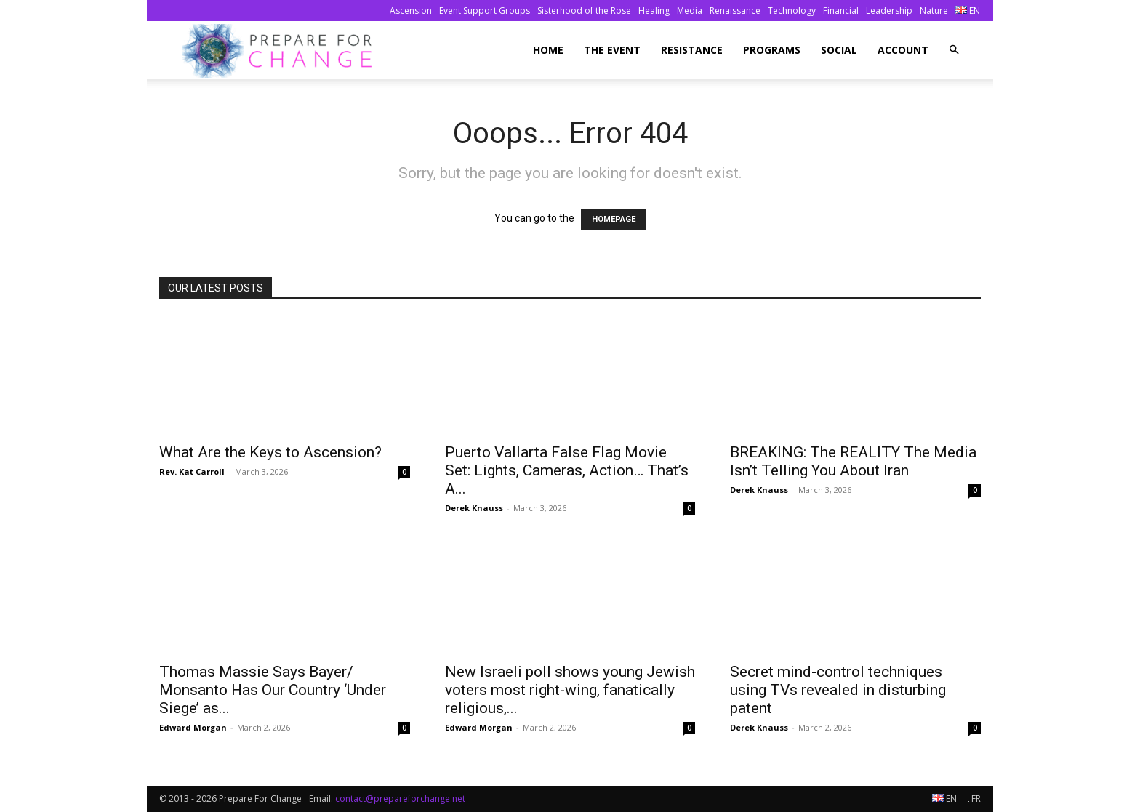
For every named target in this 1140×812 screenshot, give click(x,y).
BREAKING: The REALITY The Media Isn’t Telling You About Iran (853, 461)
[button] (954, 50)
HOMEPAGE (613, 219)
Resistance (692, 50)
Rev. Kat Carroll (192, 471)
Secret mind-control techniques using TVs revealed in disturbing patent (838, 690)
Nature (934, 10)
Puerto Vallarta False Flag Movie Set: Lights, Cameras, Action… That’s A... (567, 470)
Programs (771, 50)
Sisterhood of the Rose (584, 10)
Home (548, 50)
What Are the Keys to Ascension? (270, 452)
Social (839, 50)
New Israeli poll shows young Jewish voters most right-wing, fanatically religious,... (570, 690)
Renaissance (735, 10)
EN (967, 10)
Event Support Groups (484, 10)
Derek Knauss (474, 507)
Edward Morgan (193, 727)
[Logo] (281, 50)
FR (974, 798)
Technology (792, 10)
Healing (654, 10)
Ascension (411, 10)
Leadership (889, 10)
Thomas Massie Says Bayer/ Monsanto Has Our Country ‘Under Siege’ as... (272, 690)
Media (689, 10)
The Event (612, 50)
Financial (841, 10)
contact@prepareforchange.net (400, 798)
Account (903, 50)
